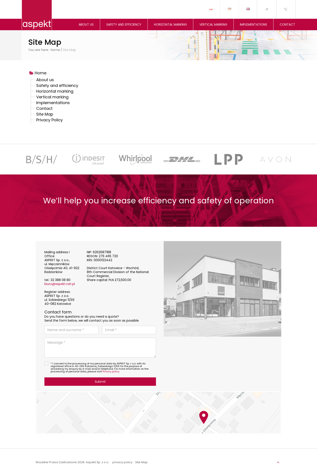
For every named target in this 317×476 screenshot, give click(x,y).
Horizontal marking (54, 92)
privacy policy (122, 462)
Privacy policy (111, 371)
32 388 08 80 (60, 280)
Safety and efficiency (57, 86)
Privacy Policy (49, 120)
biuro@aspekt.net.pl (59, 284)
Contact (44, 109)
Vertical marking (52, 97)
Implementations (53, 103)
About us (45, 80)
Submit (100, 381)
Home (40, 73)
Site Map (44, 114)
